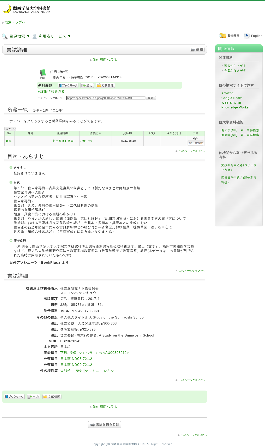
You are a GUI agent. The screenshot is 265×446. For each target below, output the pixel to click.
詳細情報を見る (52, 91)
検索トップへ (15, 22)
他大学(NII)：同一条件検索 (240, 130)
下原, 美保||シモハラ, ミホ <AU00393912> (94, 353)
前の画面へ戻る (105, 59)
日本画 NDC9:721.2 (76, 365)
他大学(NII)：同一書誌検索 (240, 135)
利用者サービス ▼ (51, 36)
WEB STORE (231, 102)
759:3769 (86, 141)
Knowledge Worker (235, 107)
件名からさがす (235, 70)
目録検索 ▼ (16, 36)
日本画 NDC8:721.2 (76, 359)
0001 (9, 141)
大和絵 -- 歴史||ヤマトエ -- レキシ (87, 371)
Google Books (231, 98)
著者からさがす (235, 65)
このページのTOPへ (191, 151)
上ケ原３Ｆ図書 (63, 141)
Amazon (227, 93)
